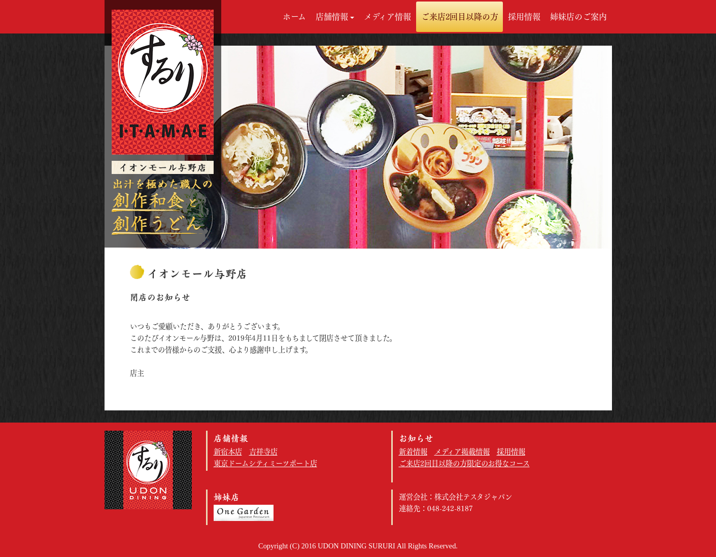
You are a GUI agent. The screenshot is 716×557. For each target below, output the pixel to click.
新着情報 (413, 452)
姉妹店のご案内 (578, 17)
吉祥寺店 (263, 452)
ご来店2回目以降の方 (459, 17)
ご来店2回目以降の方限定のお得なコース (464, 463)
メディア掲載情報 (462, 452)
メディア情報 (387, 17)
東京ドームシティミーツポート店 (265, 463)
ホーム (294, 17)
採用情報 (524, 17)
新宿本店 (228, 452)
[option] (358, 147)
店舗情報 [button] (335, 17)
